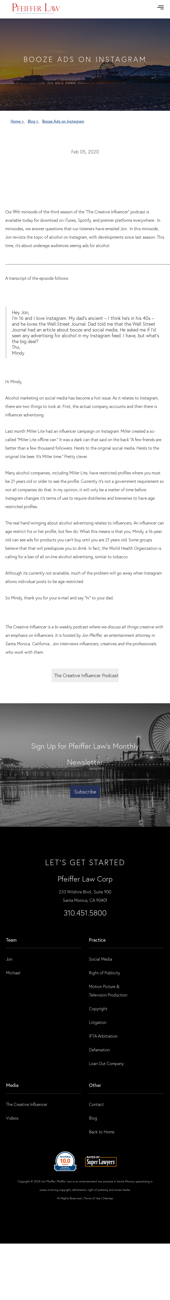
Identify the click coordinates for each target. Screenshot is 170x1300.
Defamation (99, 1049)
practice (97, 940)
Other (95, 1085)
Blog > (33, 121)
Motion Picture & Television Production (108, 991)
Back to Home (101, 1131)
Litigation (97, 1022)
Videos (12, 1118)
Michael (13, 972)
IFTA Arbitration (103, 1036)
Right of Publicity (104, 972)
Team (11, 940)
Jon (9, 959)
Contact (96, 1104)
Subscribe (85, 791)
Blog (93, 1118)
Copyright (98, 1008)
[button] (160, 7)
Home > (18, 121)
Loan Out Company (106, 1063)
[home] (36, 9)
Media (12, 1085)
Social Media (100, 959)
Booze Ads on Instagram (63, 121)
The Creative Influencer (26, 1104)
